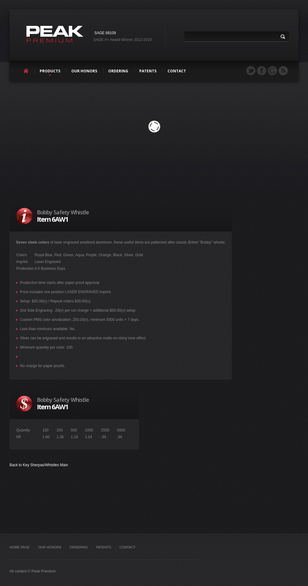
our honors (84, 71)
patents (147, 71)
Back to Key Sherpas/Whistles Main (39, 465)
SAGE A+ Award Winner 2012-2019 (122, 40)
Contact (127, 547)
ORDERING (78, 547)
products (50, 71)
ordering (118, 71)
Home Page (20, 547)
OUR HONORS (49, 547)
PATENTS (103, 547)
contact (177, 71)
